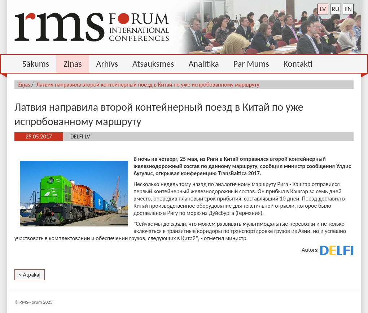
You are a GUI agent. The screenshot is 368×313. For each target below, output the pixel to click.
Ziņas (24, 84)
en (348, 9)
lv (323, 9)
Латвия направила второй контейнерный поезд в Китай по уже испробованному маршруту (147, 84)
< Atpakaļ (29, 274)
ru (335, 9)
